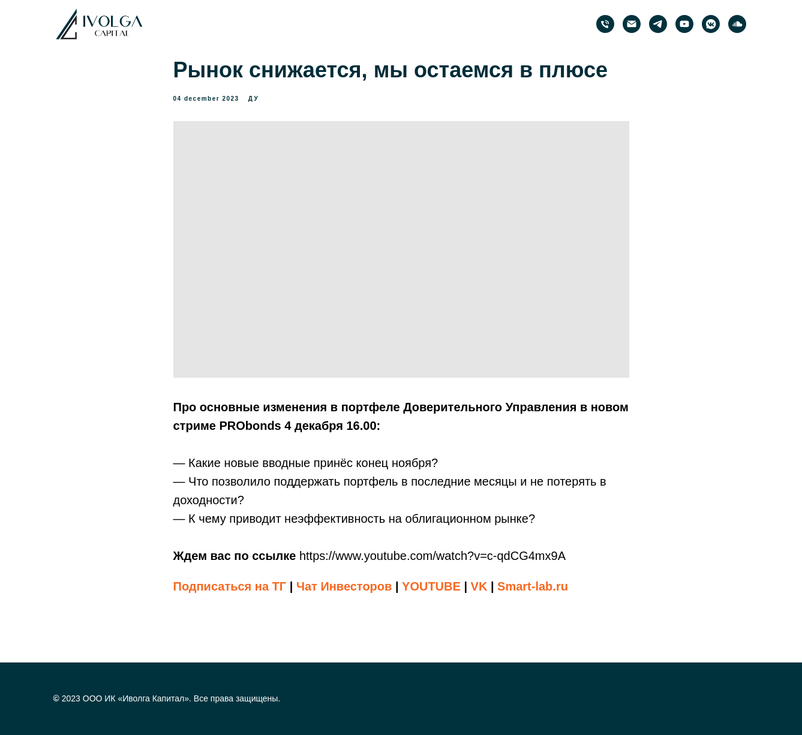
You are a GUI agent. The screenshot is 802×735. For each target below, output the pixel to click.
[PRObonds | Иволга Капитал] (658, 24)
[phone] (605, 24)
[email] (632, 24)
